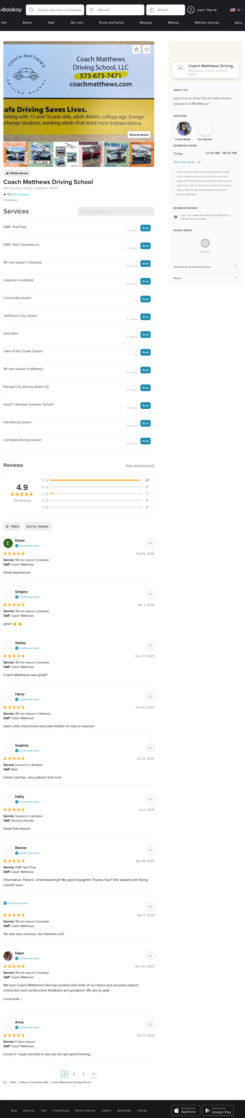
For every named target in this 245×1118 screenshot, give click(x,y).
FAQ (43, 1110)
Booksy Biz (124, 1110)
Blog (14, 1110)
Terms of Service (85, 1110)
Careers (106, 1110)
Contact (142, 1110)
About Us (29, 1110)
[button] (55, 9)
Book (145, 228)
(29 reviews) (20, 194)
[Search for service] (116, 211)
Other (13, 1082)
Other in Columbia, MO (34, 1082)
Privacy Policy (61, 1110)
